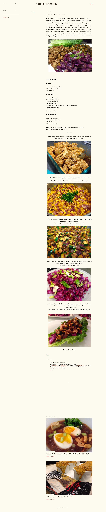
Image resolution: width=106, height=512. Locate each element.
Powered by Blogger (63, 508)
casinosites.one (80, 365)
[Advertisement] (69, 402)
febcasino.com (55, 365)
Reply (51, 369)
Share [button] (32, 12)
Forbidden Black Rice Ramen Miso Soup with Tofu (67, 454)
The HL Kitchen (46, 4)
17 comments (52, 499)
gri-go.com (63, 365)
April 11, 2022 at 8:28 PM (61, 362)
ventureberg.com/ (62, 366)
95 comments (52, 456)
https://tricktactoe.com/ (56, 368)
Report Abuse (6, 17)
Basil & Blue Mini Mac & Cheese (59, 497)
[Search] (92, 4)
